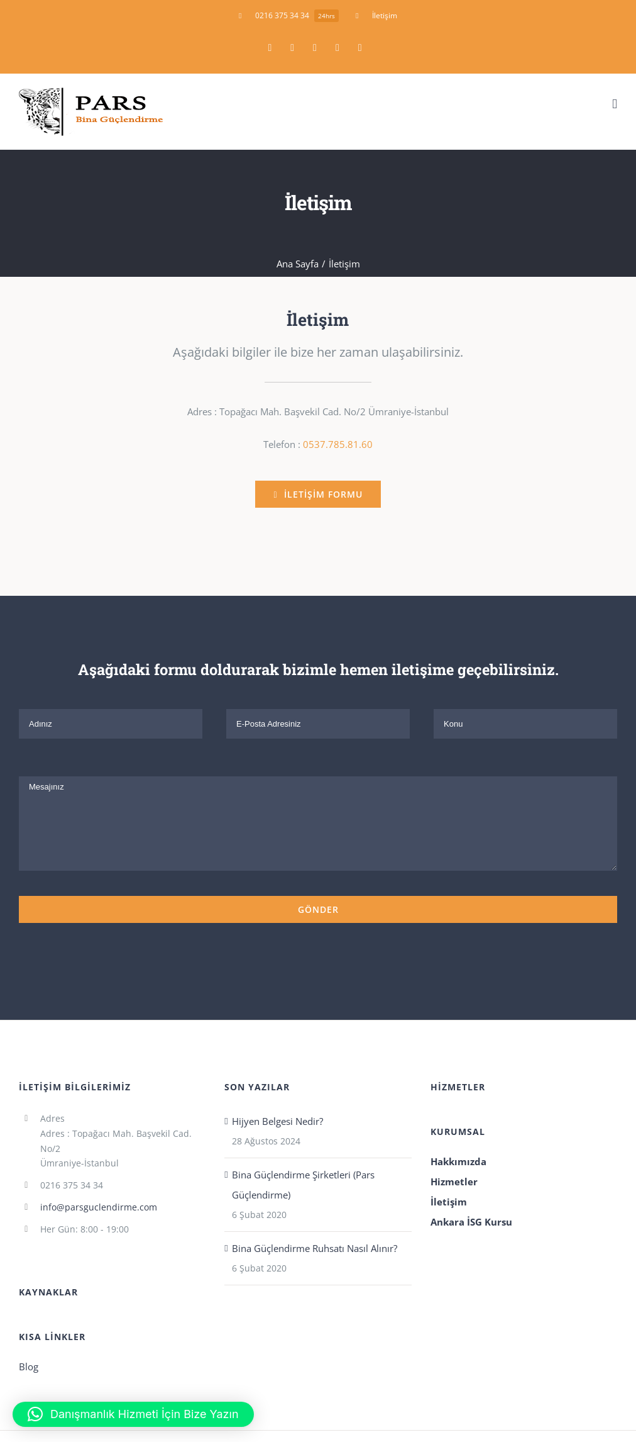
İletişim (448, 1201)
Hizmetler (454, 1181)
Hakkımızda (458, 1161)
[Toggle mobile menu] (614, 104)
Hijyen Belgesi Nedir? (277, 1121)
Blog (28, 1366)
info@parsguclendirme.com (98, 1207)
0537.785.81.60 (338, 444)
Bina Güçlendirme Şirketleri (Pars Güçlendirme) (303, 1184)
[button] (133, 1414)
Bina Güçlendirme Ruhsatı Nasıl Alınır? (314, 1248)
